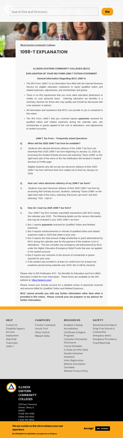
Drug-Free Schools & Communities (104, 330)
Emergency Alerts (102, 335)
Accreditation (71, 328)
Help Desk (11, 339)
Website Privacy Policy (76, 370)
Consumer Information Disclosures (75, 341)
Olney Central (42, 332)
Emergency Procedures (105, 339)
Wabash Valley (42, 335)
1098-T (10, 346)
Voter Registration (73, 360)
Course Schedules (73, 346)
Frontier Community (45, 324)
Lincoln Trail (41, 328)
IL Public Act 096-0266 (76, 349)
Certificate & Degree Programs (74, 334)
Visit (79, 3)
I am (70, 3)
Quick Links (101, 3)
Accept (89, 428)
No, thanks (102, 428)
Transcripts (12, 342)
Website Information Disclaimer (74, 365)
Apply (61, 3)
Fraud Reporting (101, 342)
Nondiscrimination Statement (73, 355)
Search (113, 3)
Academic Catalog (73, 324)
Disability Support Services (15, 330)
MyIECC (89, 3)
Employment (12, 335)
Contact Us (11, 324)
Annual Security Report (105, 324)
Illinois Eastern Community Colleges (37, 45)
